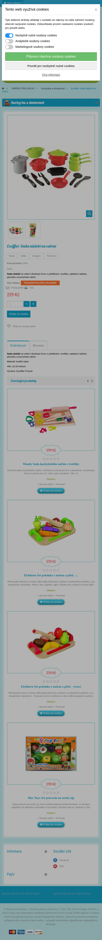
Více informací (51, 74)
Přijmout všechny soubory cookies (51, 56)
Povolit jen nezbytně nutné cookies (51, 66)
